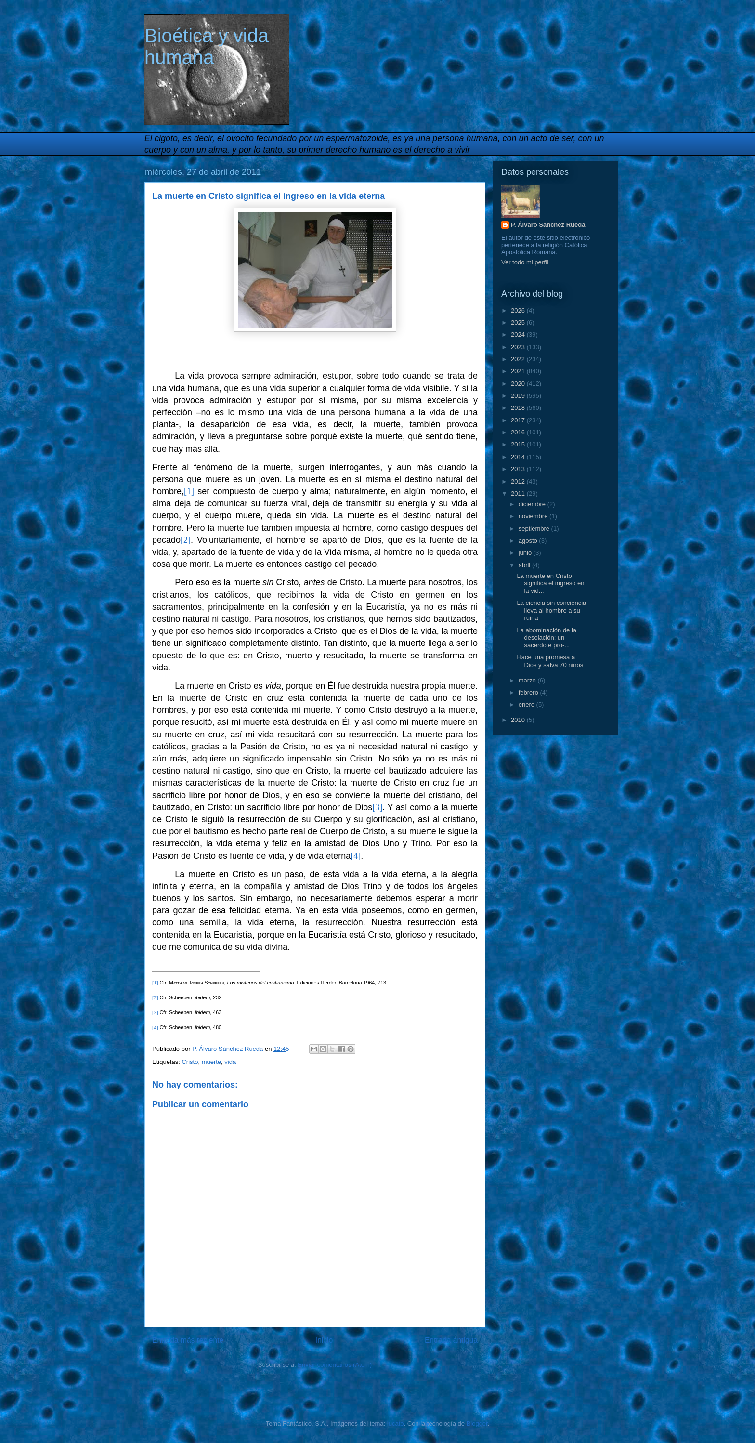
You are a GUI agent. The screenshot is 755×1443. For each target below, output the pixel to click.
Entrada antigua (451, 1340)
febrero (529, 692)
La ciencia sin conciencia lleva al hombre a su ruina (551, 610)
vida (230, 1061)
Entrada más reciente (187, 1340)
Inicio (324, 1340)
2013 (519, 468)
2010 (519, 719)
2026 (519, 310)
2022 (519, 359)
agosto (529, 540)
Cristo (190, 1061)
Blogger (477, 1423)
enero (527, 704)
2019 (519, 395)
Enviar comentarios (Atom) (335, 1364)
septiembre (535, 528)
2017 (519, 420)
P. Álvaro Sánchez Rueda (548, 224)
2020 (519, 383)
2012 (519, 481)
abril (525, 565)
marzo (528, 680)
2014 (519, 456)
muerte (211, 1061)
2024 (519, 334)
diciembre (533, 504)
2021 (519, 371)
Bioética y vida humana (206, 46)
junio (526, 552)
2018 (519, 407)
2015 (519, 444)
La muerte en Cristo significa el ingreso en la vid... (550, 583)
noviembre (534, 516)
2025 (519, 322)
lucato (395, 1423)
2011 (519, 493)
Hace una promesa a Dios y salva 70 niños (550, 661)
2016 (519, 432)
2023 (519, 347)
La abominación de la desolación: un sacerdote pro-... (546, 638)
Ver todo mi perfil (524, 262)
